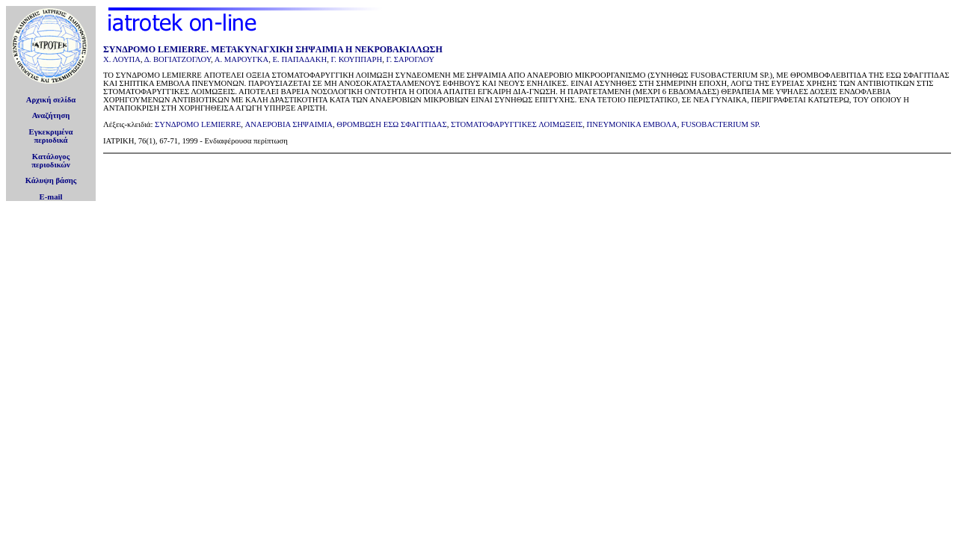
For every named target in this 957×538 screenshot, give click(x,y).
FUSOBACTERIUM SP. (720, 124)
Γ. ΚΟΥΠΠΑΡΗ (356, 59)
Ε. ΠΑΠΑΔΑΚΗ (300, 59)
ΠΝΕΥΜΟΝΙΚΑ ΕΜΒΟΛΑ (632, 124)
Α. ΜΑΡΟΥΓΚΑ (242, 59)
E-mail (51, 197)
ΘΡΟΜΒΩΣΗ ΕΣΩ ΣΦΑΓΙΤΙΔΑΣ (391, 124)
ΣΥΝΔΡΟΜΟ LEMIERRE (198, 124)
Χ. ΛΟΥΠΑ (122, 59)
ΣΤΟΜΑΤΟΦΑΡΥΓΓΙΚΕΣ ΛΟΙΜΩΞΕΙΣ (516, 124)
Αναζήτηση (51, 115)
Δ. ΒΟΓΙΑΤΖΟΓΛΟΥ (177, 59)
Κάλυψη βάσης (51, 180)
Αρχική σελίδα (51, 100)
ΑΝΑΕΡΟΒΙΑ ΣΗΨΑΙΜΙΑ (289, 124)
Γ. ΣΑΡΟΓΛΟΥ (410, 59)
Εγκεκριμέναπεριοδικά (51, 136)
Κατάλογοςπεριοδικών (50, 160)
